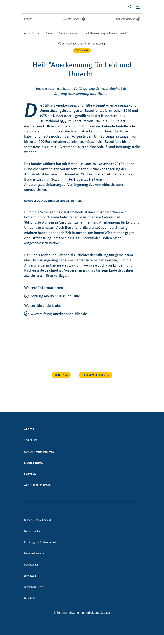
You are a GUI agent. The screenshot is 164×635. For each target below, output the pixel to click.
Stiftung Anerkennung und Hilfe (55, 296)
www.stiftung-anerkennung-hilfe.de (59, 314)
